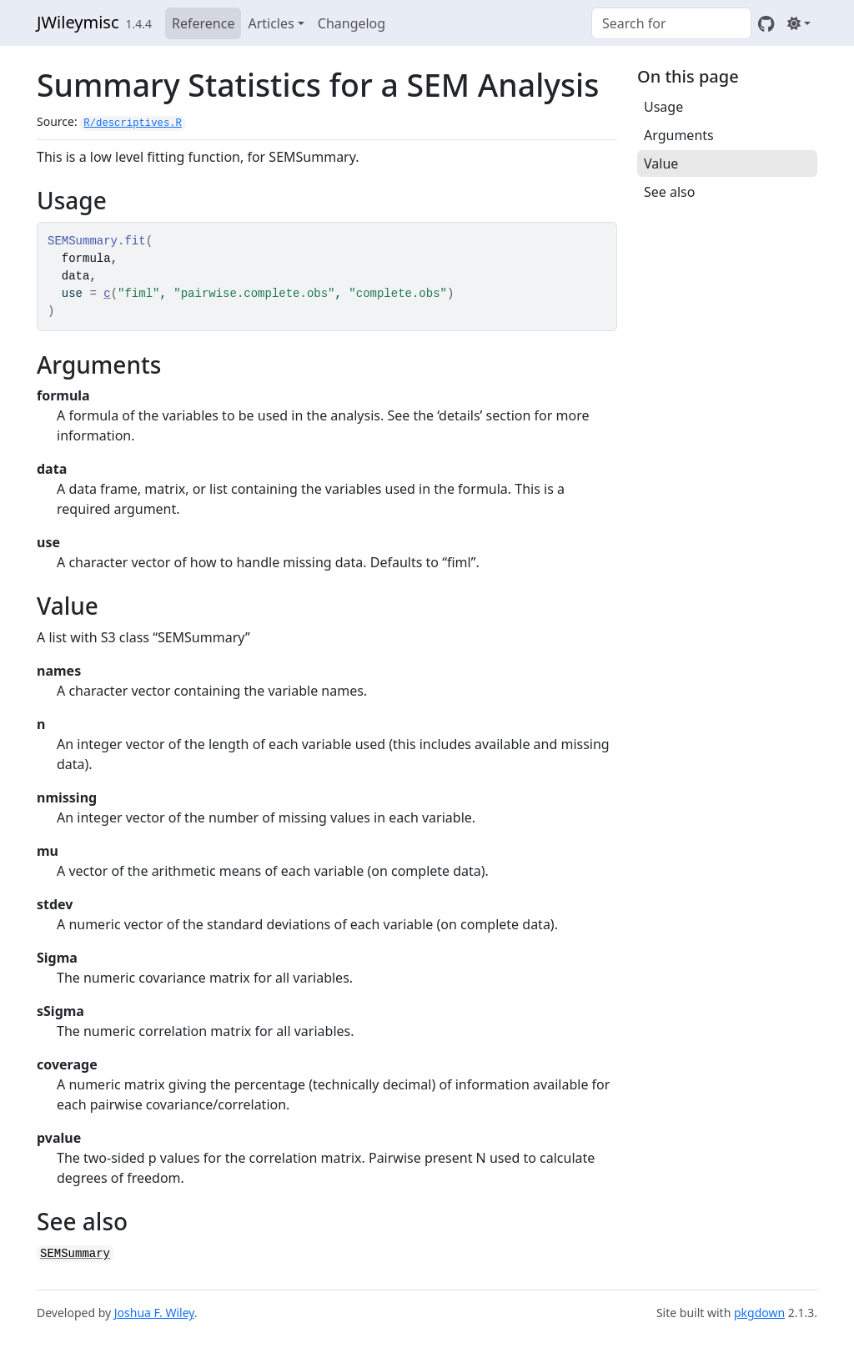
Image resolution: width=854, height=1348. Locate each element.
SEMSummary (75, 1253)
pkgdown (759, 1312)
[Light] (799, 23)
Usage (663, 107)
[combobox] (671, 23)
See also (669, 192)
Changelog (351, 23)
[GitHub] (766, 23)
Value (661, 163)
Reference (203, 23)
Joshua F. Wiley (154, 1312)
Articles (271, 23)
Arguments (679, 135)
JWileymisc (78, 22)
